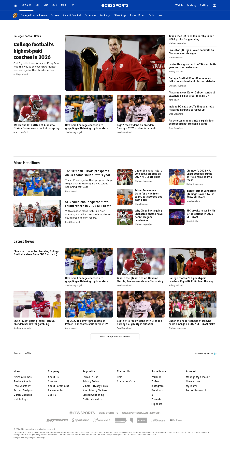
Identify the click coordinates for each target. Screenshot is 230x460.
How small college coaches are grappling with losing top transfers (89, 114)
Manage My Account (198, 377)
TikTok (155, 381)
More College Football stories (115, 336)
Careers (52, 381)
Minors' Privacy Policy (95, 386)
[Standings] (120, 15)
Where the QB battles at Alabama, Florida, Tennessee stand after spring (37, 114)
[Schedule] (90, 15)
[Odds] (151, 15)
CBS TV (52, 395)
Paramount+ (55, 390)
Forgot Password (196, 390)
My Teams (192, 386)
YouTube (156, 377)
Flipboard (156, 404)
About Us (53, 377)
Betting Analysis (23, 390)
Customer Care (126, 381)
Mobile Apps (21, 399)
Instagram (157, 386)
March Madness (23, 395)
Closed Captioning (93, 395)
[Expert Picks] (137, 15)
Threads (156, 399)
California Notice (92, 399)
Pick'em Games (23, 377)
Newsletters (193, 381)
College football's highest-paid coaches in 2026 (89, 63)
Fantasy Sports (22, 381)
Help (119, 377)
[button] (160, 15)
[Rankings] (105, 15)
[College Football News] (34, 15)
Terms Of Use (90, 377)
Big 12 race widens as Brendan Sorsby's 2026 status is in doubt (141, 114)
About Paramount (58, 386)
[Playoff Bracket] (72, 15)
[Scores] (55, 15)
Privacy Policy (91, 381)
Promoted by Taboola (205, 354)
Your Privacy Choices (95, 390)
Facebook (157, 390)
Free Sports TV (22, 386)
